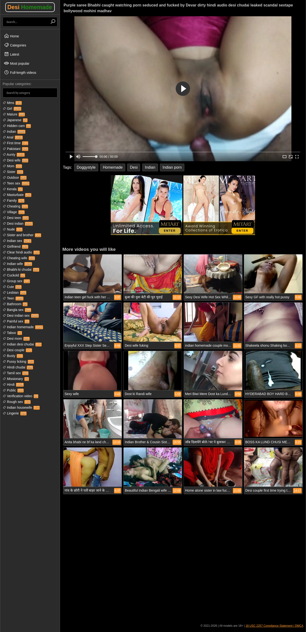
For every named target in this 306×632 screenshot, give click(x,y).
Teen (13, 298)
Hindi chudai (18, 367)
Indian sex (17, 241)
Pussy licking (18, 361)
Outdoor (15, 177)
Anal (13, 137)
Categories (15, 45)
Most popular (16, 63)
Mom (12, 166)
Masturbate (17, 195)
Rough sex (17, 402)
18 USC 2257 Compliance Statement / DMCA (274, 625)
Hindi (13, 384)
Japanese (15, 120)
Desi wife (15, 160)
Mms (12, 103)
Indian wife (17, 264)
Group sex (16, 281)
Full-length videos (20, 72)
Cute (12, 287)
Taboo (12, 333)
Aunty (14, 154)
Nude (12, 229)
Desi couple (17, 350)
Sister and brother (22, 235)
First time (15, 143)
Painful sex (16, 321)
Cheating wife (19, 258)
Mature (14, 114)
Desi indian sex (21, 315)
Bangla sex (17, 310)
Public (13, 390)
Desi (29, 7)
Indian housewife (21, 407)
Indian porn (172, 167)
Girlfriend (15, 246)
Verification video (20, 396)
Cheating (15, 206)
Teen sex (16, 183)
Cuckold (14, 275)
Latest (11, 54)
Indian (14, 131)
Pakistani (15, 149)
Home (11, 36)
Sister (13, 172)
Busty (13, 356)
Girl (12, 108)
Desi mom (16, 338)
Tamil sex (15, 373)
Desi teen (16, 218)
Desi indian (18, 223)
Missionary (16, 379)
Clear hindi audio (21, 252)
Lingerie (15, 413)
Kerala (13, 189)
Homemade (113, 167)
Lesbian (14, 292)
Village (14, 212)
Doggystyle (86, 167)
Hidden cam (17, 126)
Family (13, 200)
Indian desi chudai (22, 344)
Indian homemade (23, 327)
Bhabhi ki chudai (21, 269)
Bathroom (15, 304)
